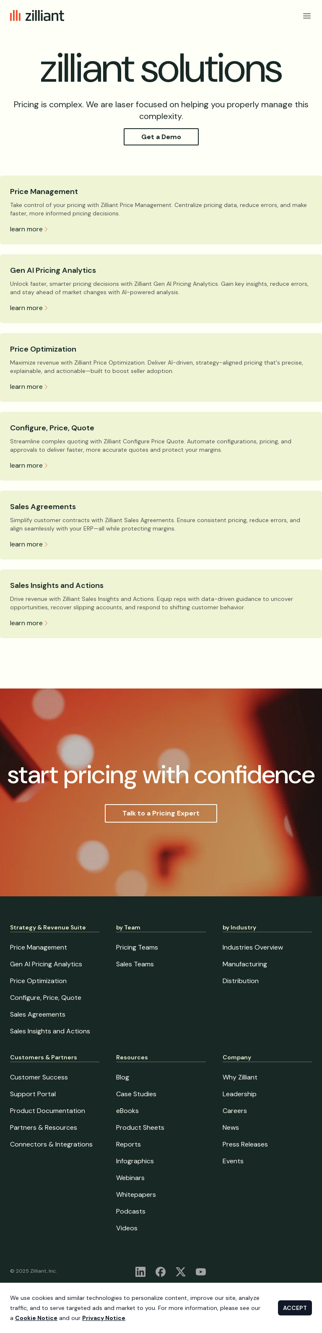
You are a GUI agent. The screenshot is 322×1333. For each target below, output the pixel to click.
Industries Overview (253, 947)
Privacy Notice (103, 1318)
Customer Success (39, 1077)
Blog (122, 1077)
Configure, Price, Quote (52, 428)
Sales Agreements (43, 507)
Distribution (241, 980)
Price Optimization (43, 349)
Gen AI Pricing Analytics (53, 270)
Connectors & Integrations (51, 1144)
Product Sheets (140, 1127)
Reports (128, 1144)
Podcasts (130, 1211)
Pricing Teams (137, 947)
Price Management (44, 191)
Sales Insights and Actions (57, 585)
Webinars (130, 1177)
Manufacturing (245, 964)
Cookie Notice (36, 1318)
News (231, 1127)
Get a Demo (161, 136)
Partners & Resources (43, 1127)
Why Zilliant (240, 1077)
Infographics (135, 1161)
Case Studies (136, 1094)
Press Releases (245, 1144)
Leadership (240, 1094)
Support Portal (33, 1094)
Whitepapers (136, 1194)
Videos (127, 1228)
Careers (235, 1110)
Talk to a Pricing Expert (161, 813)
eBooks (127, 1110)
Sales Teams (135, 964)
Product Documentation (47, 1110)
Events (233, 1161)
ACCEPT (295, 1308)
